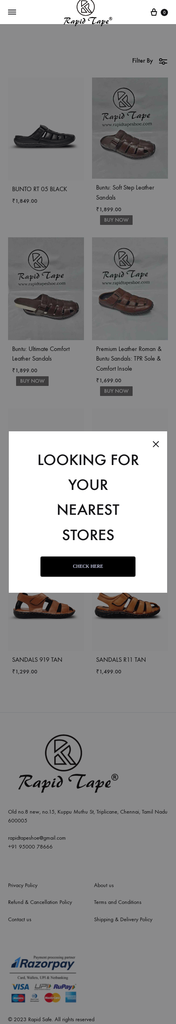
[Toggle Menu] (12, 12)
